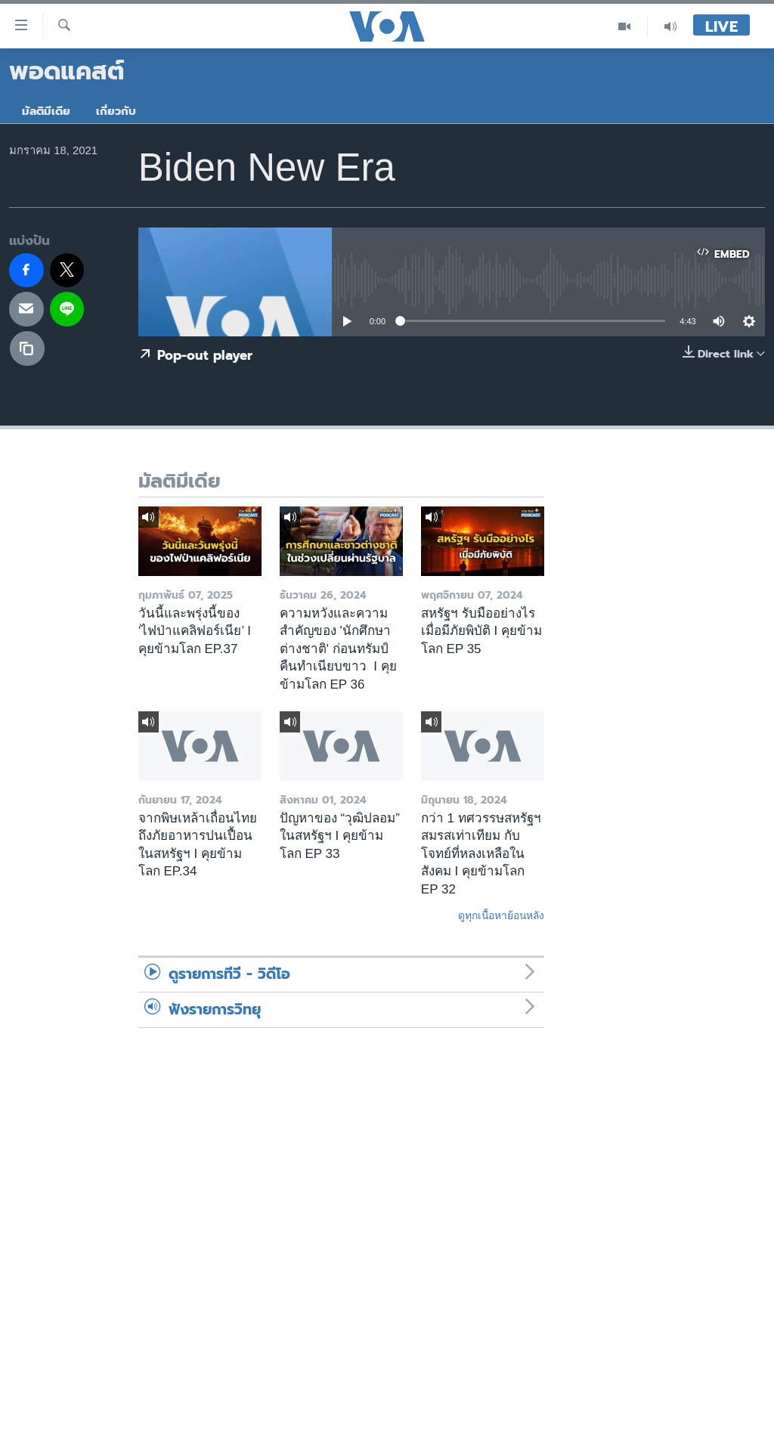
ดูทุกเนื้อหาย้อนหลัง (501, 915)
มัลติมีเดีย (46, 111)
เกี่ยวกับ (116, 111)
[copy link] (27, 348)
